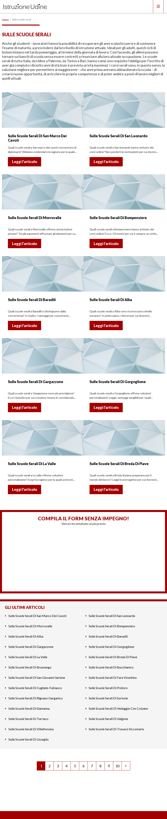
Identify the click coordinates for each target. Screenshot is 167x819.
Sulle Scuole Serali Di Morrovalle (30, 626)
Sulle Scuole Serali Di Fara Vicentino (113, 677)
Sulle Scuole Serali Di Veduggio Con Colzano (118, 708)
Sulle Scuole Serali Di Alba (25, 636)
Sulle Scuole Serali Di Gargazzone (30, 646)
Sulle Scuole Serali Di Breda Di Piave (113, 657)
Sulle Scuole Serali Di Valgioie (108, 719)
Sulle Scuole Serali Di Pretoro (108, 688)
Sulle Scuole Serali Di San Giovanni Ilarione (36, 677)
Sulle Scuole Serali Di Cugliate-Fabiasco (35, 688)
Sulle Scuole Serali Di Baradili (108, 636)
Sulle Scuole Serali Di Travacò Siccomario (116, 729)
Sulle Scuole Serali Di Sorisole (108, 698)
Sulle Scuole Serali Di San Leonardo (112, 616)
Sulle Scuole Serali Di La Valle (27, 657)
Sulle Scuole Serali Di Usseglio (28, 739)
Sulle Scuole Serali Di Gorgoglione (111, 646)
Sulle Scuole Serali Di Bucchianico (111, 667)
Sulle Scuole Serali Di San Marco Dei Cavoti (37, 616)
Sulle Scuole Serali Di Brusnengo (29, 667)
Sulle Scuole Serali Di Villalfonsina (31, 729)
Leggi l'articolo (24, 161)
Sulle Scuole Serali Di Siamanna (29, 708)
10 (117, 766)
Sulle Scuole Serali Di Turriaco (28, 719)
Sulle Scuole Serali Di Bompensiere (112, 626)
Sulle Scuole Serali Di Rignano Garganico (35, 698)
